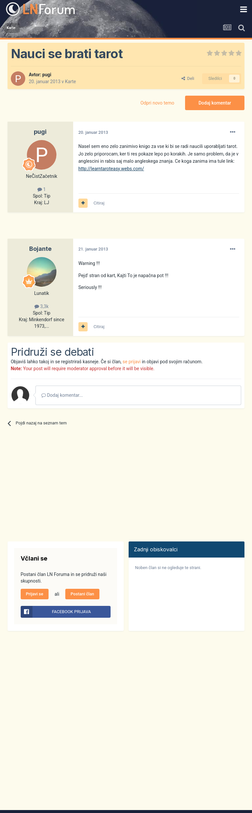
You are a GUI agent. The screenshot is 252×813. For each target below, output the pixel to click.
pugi (46, 74)
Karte (70, 81)
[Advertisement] (84, 229)
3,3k (41, 306)
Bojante (40, 248)
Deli (187, 78)
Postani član (82, 593)
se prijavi (132, 361)
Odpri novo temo (157, 103)
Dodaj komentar (215, 103)
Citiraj (99, 203)
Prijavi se (34, 593)
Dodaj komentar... (62, 395)
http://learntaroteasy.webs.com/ (111, 168)
